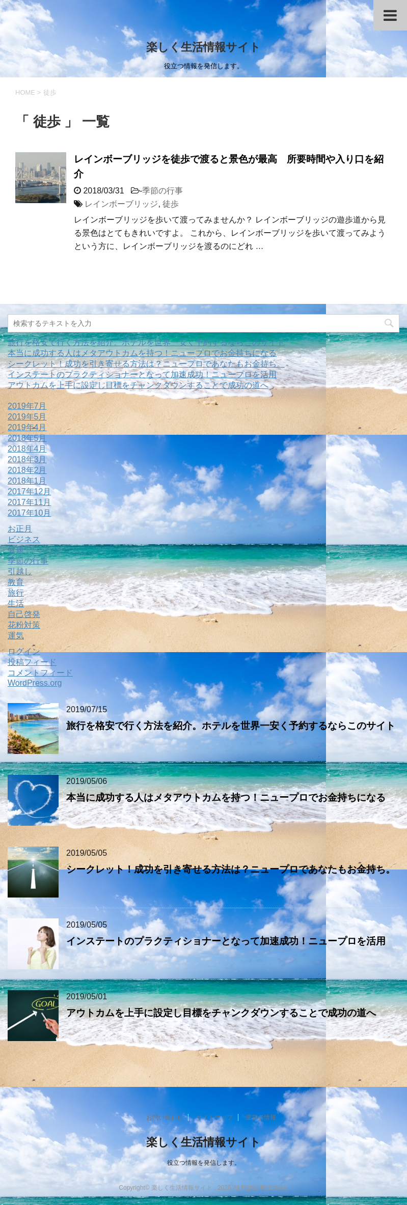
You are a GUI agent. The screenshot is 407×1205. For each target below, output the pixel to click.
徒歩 (170, 204)
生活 (16, 603)
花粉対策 (24, 625)
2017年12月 (29, 491)
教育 (16, 582)
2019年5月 (27, 416)
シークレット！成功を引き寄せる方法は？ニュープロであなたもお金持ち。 (146, 363)
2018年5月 (27, 438)
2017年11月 (29, 502)
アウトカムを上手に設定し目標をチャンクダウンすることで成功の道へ (138, 385)
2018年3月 (27, 459)
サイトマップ (214, 1117)
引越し (20, 571)
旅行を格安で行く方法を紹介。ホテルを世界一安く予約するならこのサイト (146, 342)
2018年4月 (27, 448)
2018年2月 (27, 470)
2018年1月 (27, 481)
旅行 (16, 593)
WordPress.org (35, 683)
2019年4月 (27, 427)
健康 (16, 550)
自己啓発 (24, 614)
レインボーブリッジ (121, 204)
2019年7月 (27, 406)
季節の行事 (162, 190)
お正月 (20, 528)
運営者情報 (261, 1117)
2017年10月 (29, 513)
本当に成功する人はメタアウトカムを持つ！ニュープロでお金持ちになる (142, 353)
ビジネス (24, 539)
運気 (16, 635)
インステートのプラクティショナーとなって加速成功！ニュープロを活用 (142, 374)
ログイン (24, 651)
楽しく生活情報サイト (203, 47)
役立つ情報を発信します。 (203, 1162)
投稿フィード (32, 662)
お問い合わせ (164, 1117)
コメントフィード (40, 672)
